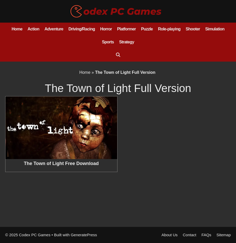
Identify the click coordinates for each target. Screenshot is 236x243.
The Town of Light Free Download (61, 163)
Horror (106, 29)
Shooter (193, 29)
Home (17, 29)
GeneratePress (84, 235)
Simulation (215, 29)
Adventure (54, 29)
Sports (108, 42)
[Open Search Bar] (118, 55)
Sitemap (223, 235)
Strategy (126, 42)
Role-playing (169, 29)
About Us (170, 235)
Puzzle (147, 29)
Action (33, 29)
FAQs (206, 235)
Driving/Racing (82, 29)
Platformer (126, 29)
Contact (189, 235)
